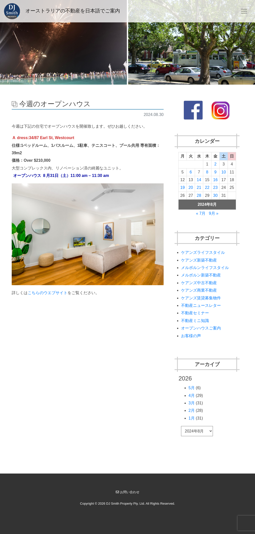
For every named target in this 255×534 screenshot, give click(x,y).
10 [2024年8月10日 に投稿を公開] (223, 172)
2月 (192, 410)
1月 (192, 418)
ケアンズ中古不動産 (199, 283)
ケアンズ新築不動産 (199, 260)
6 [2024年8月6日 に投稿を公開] (191, 172)
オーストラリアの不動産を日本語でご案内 (62, 11)
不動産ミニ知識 (195, 321)
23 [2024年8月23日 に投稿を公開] (215, 187)
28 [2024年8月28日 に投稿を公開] (199, 195)
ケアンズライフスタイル (203, 252)
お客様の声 (191, 336)
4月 (192, 395)
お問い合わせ (127, 492)
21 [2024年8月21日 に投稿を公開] (199, 187)
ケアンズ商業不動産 (199, 290)
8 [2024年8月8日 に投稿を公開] (207, 172)
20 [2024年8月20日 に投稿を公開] (191, 187)
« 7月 (200, 213)
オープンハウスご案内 (201, 328)
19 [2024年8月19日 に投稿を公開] (182, 187)
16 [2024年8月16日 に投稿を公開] (215, 180)
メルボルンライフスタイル (205, 268)
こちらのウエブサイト (47, 293)
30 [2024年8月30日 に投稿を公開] (215, 195)
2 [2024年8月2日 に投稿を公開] (215, 164)
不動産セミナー (195, 313)
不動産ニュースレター (201, 305)
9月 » (213, 213)
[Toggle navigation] (244, 11)
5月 (192, 388)
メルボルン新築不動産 (201, 275)
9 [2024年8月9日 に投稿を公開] (215, 172)
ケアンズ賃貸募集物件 (201, 298)
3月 (192, 403)
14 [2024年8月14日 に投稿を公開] (199, 180)
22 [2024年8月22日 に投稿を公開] (207, 187)
